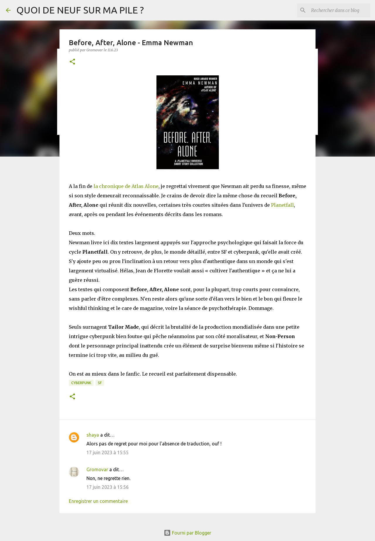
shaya (92, 434)
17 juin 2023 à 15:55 (107, 452)
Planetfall (282, 205)
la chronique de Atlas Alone (125, 186)
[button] (72, 62)
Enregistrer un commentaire (98, 501)
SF (100, 383)
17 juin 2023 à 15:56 (107, 487)
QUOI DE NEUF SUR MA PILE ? (80, 10)
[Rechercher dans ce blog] (339, 10)
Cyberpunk (81, 383)
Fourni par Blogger (187, 532)
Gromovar (97, 469)
